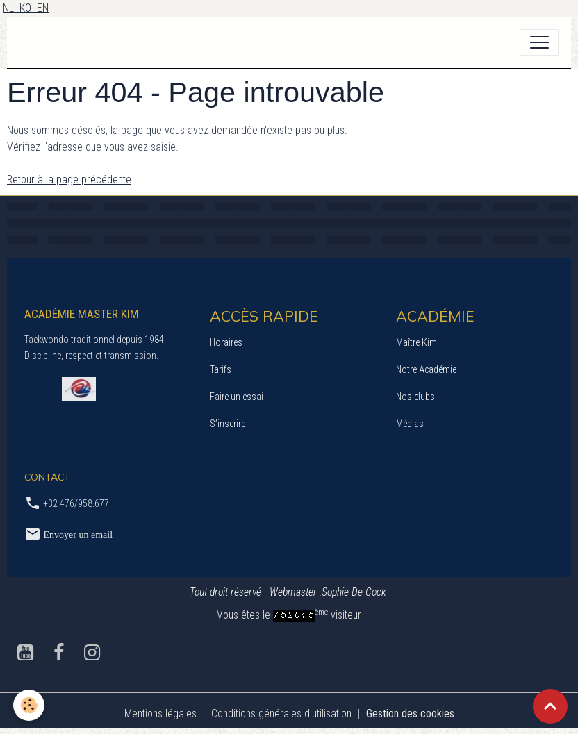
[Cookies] (29, 705)
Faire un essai (236, 396)
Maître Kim (416, 342)
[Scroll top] (550, 706)
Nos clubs (415, 396)
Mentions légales (160, 713)
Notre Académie (426, 369)
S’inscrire (227, 423)
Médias (410, 423)
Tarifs (220, 369)
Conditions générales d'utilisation (281, 713)
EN (43, 8)
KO (28, 8)
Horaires (226, 342)
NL (11, 8)
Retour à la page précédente (69, 179)
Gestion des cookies (410, 713)
